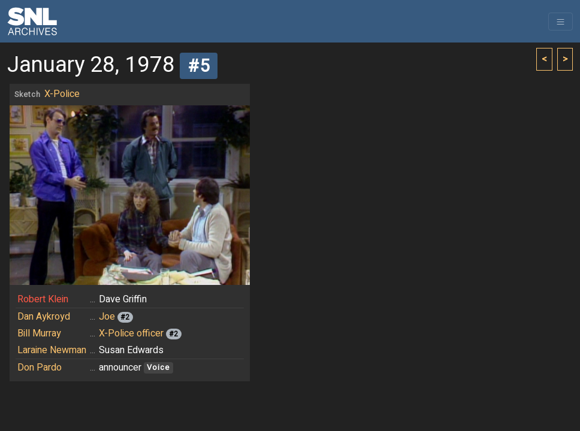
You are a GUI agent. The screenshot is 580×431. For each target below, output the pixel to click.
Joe (107, 316)
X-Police (62, 94)
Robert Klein (42, 299)
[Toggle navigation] (560, 22)
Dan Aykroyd (43, 316)
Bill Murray (39, 333)
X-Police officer (131, 333)
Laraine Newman (51, 350)
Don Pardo (39, 367)
